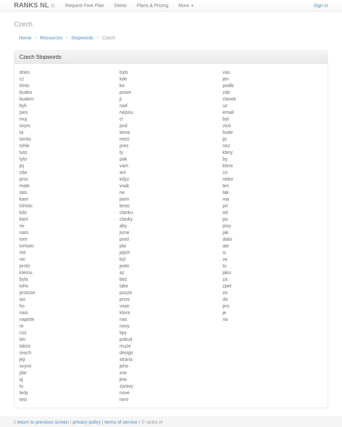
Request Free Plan (84, 5)
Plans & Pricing (152, 5)
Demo (120, 5)
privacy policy (86, 422)
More (186, 5)
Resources (51, 37)
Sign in (318, 5)
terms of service (121, 422)
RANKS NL (34, 4)
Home (25, 37)
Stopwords (82, 37)
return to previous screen (41, 422)
